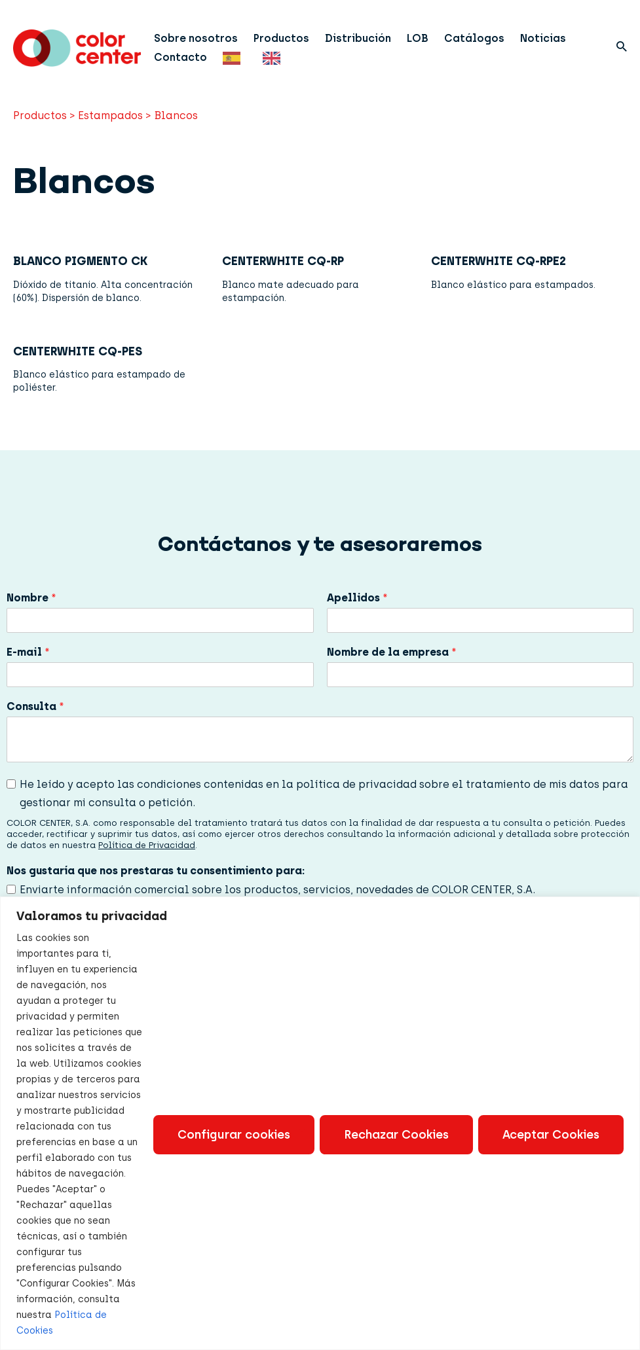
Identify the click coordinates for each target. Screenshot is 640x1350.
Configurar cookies (234, 1135)
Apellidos (357, 598)
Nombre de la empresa (392, 652)
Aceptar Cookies (550, 1135)
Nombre (31, 598)
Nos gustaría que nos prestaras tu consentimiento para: (156, 870)
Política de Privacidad (146, 845)
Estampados (110, 115)
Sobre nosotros (196, 38)
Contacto (180, 57)
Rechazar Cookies (396, 1135)
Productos (281, 38)
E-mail (28, 652)
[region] (320, 1123)
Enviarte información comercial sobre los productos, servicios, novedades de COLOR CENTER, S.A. (277, 889)
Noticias (543, 38)
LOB (417, 38)
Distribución (358, 38)
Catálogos (474, 38)
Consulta (35, 706)
